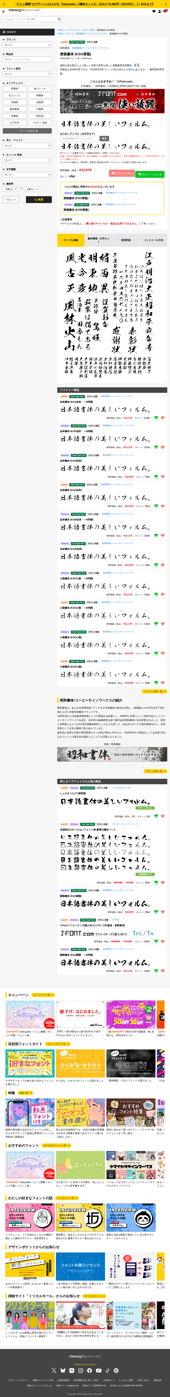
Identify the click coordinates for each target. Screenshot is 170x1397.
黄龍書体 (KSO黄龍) (75, 198)
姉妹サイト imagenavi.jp (67, 1385)
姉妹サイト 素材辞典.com (94, 1385)
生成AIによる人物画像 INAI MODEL (126, 1385)
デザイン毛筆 (88, 30)
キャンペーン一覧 (41, 996)
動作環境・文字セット (98, 240)
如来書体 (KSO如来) (71, 461)
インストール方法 (153, 240)
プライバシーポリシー (18, 1381)
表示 (104, 138)
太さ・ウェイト (13, 140)
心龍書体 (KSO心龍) (71, 638)
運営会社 (158, 1381)
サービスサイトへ (93, 1297)
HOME (60, 30)
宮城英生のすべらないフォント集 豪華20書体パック (88, 830)
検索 (38, 199)
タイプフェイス (72, 30)
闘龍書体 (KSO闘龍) (71, 896)
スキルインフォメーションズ (124, 824)
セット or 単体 (12, 154)
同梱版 (129, 69)
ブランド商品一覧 (154, 772)
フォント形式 (11, 68)
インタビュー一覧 (65, 1199)
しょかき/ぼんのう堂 (120, 788)
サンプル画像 (71, 240)
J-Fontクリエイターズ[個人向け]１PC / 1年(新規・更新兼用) (92, 926)
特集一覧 (24, 1094)
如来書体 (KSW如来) (71, 549)
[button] (4, 4)
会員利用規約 (63, 1381)
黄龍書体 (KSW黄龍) (76, 209)
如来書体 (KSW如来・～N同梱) (76, 520)
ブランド (9, 39)
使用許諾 (126, 240)
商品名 (8, 54)
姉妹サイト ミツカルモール (39, 1385)
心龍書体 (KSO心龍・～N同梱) (76, 579)
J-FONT (116, 920)
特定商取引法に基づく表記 (86, 1381)
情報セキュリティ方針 (43, 1381)
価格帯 (8, 183)
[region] (112, 146)
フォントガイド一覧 (56, 1045)
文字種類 (9, 169)
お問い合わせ (143, 1381)
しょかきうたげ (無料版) (73, 794)
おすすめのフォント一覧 (55, 1146)
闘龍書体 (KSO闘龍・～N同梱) (76, 955)
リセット (10, 199)
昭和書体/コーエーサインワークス (91, 34)
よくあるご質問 (126, 1381)
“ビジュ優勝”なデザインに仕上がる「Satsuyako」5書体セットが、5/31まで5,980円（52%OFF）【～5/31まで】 (85, 4)
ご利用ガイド (108, 1381)
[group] (30, 1019)
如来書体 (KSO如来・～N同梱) (76, 402)
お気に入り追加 (119, 173)
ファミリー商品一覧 (153, 692)
